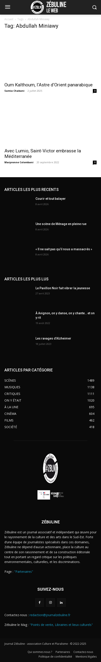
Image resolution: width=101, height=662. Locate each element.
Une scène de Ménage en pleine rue (61, 224)
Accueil (8, 19)
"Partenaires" (23, 571)
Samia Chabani (14, 90)
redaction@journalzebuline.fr (50, 615)
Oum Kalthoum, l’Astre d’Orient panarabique (48, 84)
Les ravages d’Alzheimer (53, 338)
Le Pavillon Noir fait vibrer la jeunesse (63, 288)
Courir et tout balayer (51, 198)
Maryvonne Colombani (19, 162)
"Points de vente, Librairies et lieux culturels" (61, 625)
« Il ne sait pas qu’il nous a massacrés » (64, 249)
